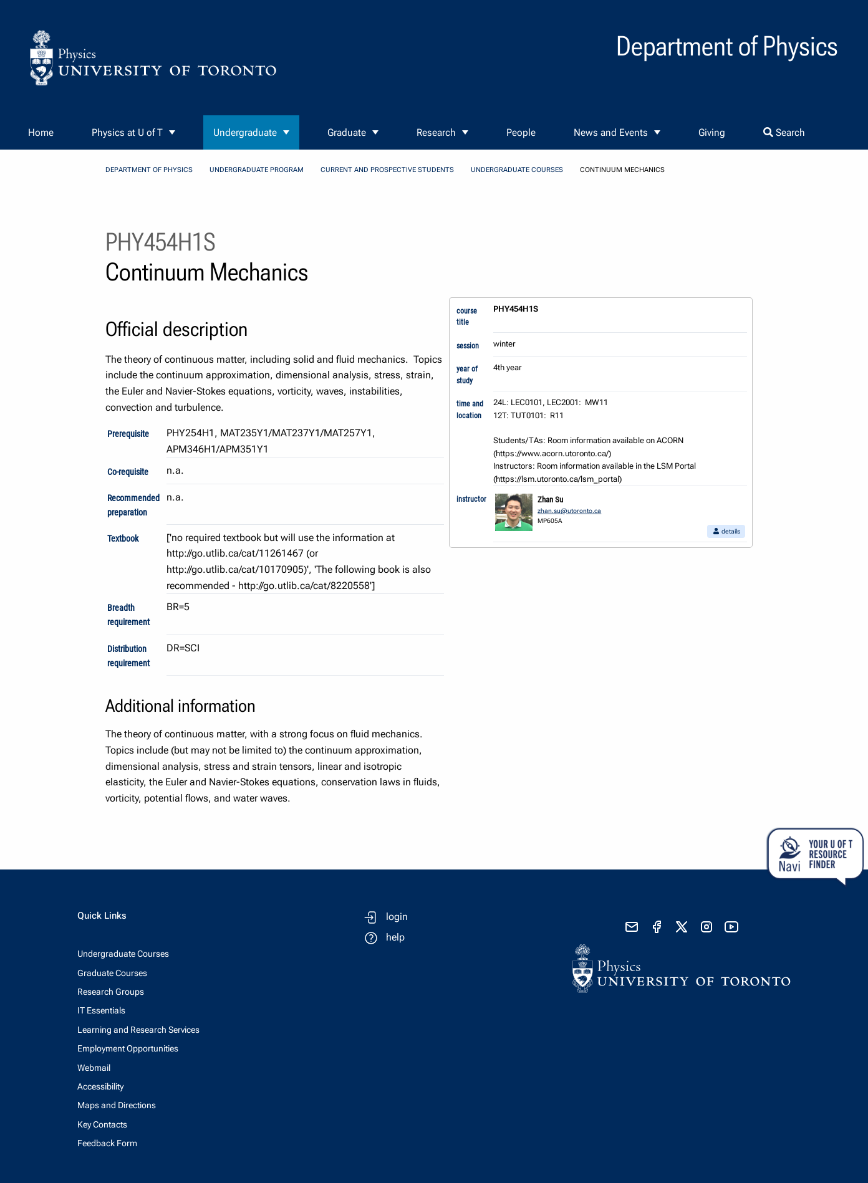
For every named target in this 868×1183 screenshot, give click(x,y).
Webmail (93, 1068)
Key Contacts (102, 1124)
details (726, 531)
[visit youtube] (731, 926)
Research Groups (110, 992)
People (521, 132)
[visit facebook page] (656, 926)
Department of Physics (149, 170)
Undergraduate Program (257, 170)
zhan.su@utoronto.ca (569, 511)
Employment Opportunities (127, 1048)
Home (41, 132)
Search (784, 132)
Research (436, 132)
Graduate (346, 132)
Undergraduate (245, 132)
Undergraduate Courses (517, 170)
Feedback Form (107, 1143)
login (397, 916)
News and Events (611, 132)
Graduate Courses (112, 973)
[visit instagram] (706, 926)
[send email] (631, 926)
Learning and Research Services (138, 1030)
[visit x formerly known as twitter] (681, 926)
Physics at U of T (127, 132)
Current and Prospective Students (387, 170)
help (395, 937)
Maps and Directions (116, 1105)
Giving (711, 132)
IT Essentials (101, 1010)
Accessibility (100, 1086)
